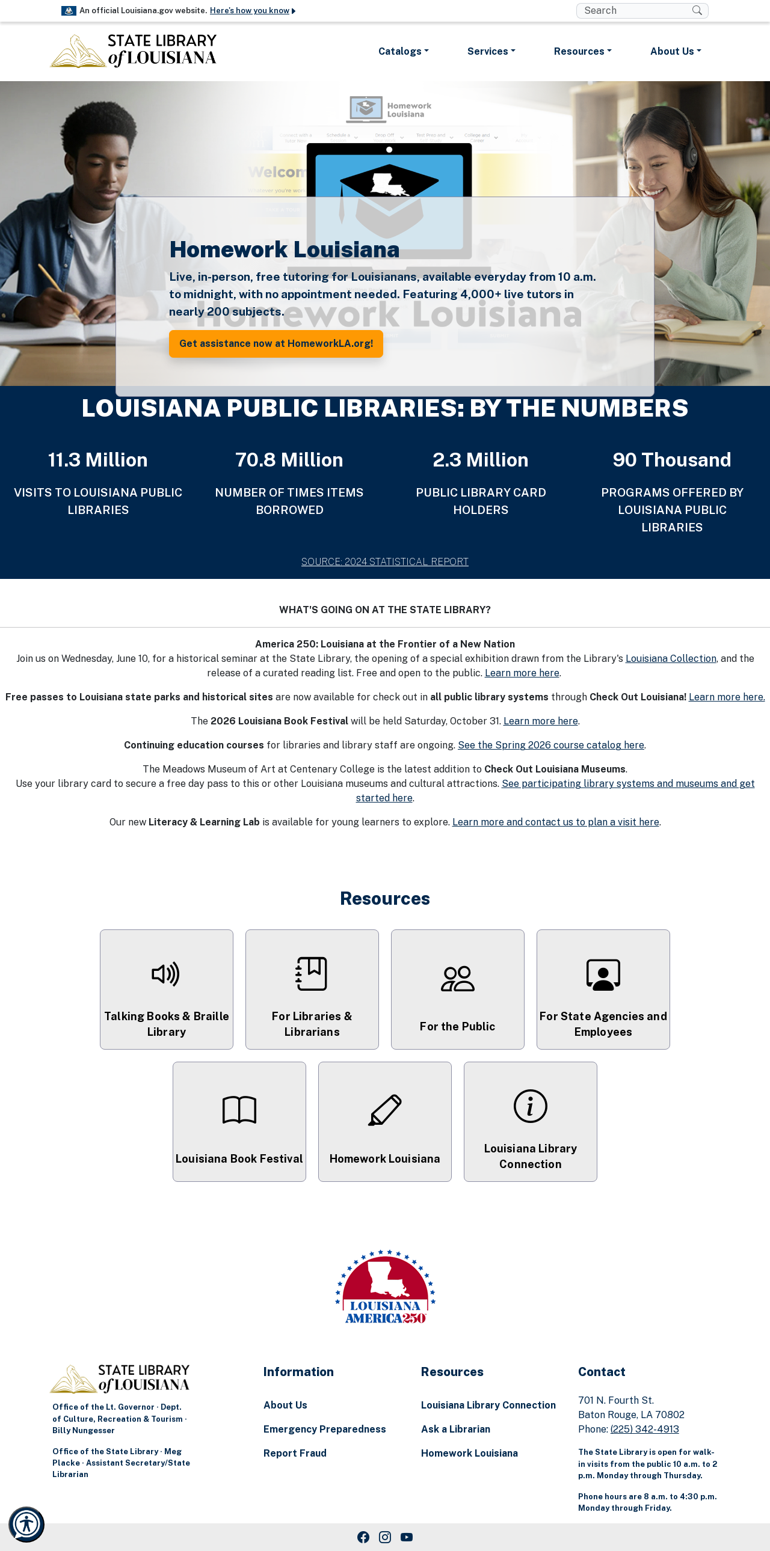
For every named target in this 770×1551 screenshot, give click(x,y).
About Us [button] (672, 51)
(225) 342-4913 (645, 1429)
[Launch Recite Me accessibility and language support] (26, 1525)
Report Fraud (295, 1453)
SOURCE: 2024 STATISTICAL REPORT (385, 561)
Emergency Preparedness (324, 1429)
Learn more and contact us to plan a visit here (555, 822)
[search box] (634, 11)
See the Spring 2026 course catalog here (551, 745)
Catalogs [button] (400, 51)
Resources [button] (579, 51)
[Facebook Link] (363, 1537)
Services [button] (487, 51)
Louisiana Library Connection (488, 1405)
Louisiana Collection (671, 658)
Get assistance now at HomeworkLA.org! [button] (276, 343)
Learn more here (522, 673)
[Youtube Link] (407, 1537)
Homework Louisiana (469, 1453)
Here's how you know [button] (253, 10)
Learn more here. (727, 697)
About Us (285, 1405)
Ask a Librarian (455, 1429)
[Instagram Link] (385, 1537)
